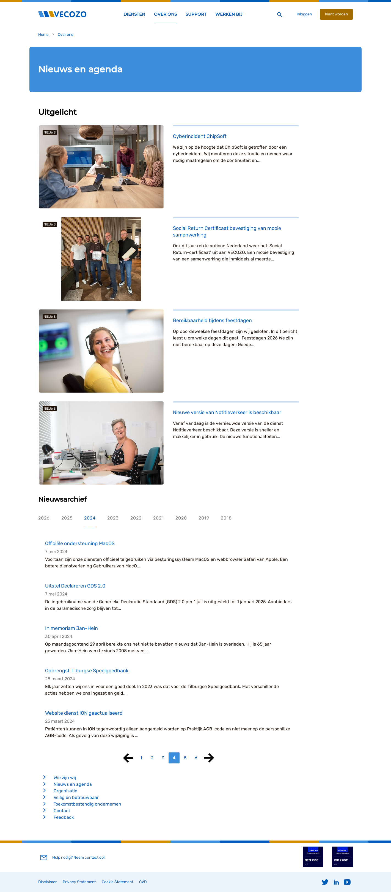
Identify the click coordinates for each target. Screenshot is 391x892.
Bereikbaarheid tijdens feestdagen (212, 320)
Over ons (65, 34)
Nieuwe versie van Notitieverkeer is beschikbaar (227, 412)
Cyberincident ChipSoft (200, 136)
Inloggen (304, 14)
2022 (136, 518)
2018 (226, 518)
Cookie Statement (117, 882)
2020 (181, 518)
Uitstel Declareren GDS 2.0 (75, 586)
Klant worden (336, 14)
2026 (44, 518)
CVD (143, 882)
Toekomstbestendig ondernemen (87, 804)
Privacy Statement (79, 882)
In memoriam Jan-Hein (71, 628)
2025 (67, 518)
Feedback (64, 817)
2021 (158, 518)
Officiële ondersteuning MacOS (80, 543)
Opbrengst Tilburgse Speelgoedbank (86, 671)
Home (43, 34)
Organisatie (65, 790)
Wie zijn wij (65, 777)
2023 (113, 518)
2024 (90, 518)
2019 (204, 518)
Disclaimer (47, 882)
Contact (62, 810)
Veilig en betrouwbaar (76, 797)
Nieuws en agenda (73, 784)
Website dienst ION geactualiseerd (84, 713)
